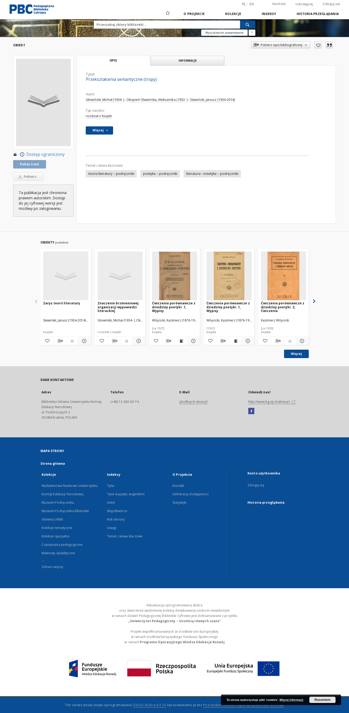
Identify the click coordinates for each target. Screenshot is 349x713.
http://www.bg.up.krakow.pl (272, 401)
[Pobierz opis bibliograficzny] (59, 341)
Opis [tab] (113, 60)
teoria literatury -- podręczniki (111, 173)
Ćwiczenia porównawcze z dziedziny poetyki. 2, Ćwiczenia (282, 307)
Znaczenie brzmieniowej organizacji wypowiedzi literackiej (118, 307)
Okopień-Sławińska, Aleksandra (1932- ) (157, 99)
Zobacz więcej (52, 567)
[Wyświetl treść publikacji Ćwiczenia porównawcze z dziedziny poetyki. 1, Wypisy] (181, 341)
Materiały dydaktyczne (58, 553)
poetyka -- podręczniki (160, 173)
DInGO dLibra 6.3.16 (149, 705)
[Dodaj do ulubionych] (318, 45)
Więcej (296, 353)
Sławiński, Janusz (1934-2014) (212, 99)
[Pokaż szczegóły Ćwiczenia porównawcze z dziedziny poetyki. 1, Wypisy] (192, 341)
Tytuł (110, 485)
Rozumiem (323, 700)
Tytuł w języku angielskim (126, 494)
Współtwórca (117, 511)
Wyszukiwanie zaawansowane (224, 32)
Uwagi (112, 528)
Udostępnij (304, 4)
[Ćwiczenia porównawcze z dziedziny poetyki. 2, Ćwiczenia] (283, 276)
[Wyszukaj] (247, 24)
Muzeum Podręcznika (58, 502)
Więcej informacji (291, 699)
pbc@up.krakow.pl (193, 401)
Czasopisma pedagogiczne (62, 544)
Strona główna (53, 463)
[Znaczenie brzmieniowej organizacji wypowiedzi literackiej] (120, 276)
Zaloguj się (331, 4)
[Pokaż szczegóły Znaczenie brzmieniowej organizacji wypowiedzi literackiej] (138, 341)
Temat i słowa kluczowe (125, 536)
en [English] (252, 4)
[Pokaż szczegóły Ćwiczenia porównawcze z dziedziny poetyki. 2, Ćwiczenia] (301, 341)
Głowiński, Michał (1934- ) (105, 99)
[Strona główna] (167, 13)
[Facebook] (251, 411)
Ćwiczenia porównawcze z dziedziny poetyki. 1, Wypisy (173, 307)
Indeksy (269, 14)
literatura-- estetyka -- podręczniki (212, 173)
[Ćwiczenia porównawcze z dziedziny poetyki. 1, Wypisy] (174, 276)
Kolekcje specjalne (55, 536)
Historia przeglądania (318, 14)
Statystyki (179, 502)
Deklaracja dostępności (191, 494)
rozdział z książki (99, 116)
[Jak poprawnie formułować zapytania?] (252, 32)
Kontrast (279, 4)
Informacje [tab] (188, 60)
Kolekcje (233, 14)
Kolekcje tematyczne (57, 528)
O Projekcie (194, 14)
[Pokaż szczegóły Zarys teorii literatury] (83, 341)
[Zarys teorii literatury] (65, 276)
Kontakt (178, 485)
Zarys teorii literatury (61, 303)
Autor (111, 502)
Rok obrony (116, 519)
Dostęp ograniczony (39, 154)
